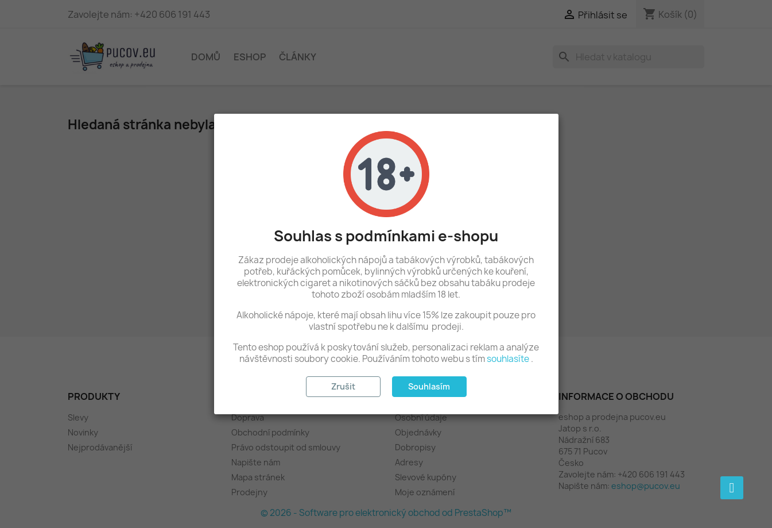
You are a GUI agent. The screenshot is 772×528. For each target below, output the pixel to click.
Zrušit (343, 386)
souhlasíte (508, 359)
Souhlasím (429, 386)
